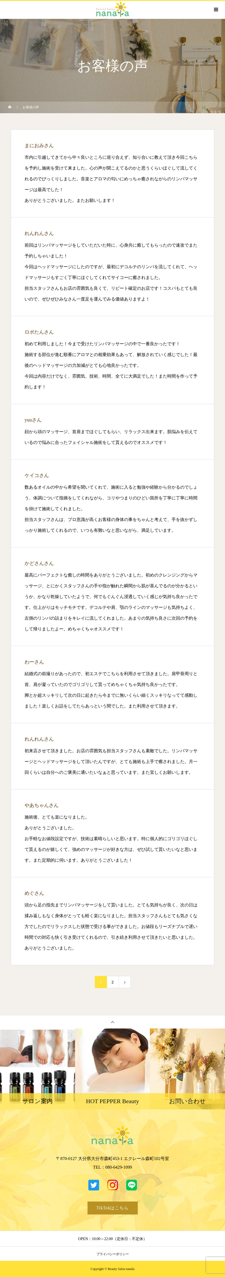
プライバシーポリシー (112, 1254)
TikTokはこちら (112, 1208)
